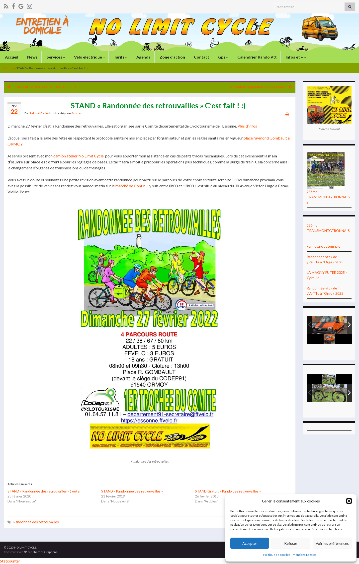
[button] (349, 500)
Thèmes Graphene (45, 552)
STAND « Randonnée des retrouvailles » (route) (44, 491)
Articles (76, 113)
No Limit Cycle (38, 113)
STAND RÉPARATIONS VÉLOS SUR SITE (44, 87)
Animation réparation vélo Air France (258, 87)
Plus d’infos (247, 126)
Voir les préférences (332, 543)
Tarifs (120, 57)
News (32, 57)
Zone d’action (172, 57)
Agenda (143, 57)
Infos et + (295, 57)
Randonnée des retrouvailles (36, 522)
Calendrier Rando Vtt (257, 57)
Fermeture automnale (323, 246)
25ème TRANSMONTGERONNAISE (328, 197)
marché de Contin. (131, 185)
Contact (201, 57)
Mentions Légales (304, 555)
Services (55, 57)
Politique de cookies (276, 555)
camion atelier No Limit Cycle (78, 155)
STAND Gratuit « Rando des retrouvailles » (228, 491)
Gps (222, 57)
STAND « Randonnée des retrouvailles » (132, 491)
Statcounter (10, 561)
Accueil (11, 57)
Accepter (249, 543)
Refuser (290, 543)
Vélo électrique (89, 57)
